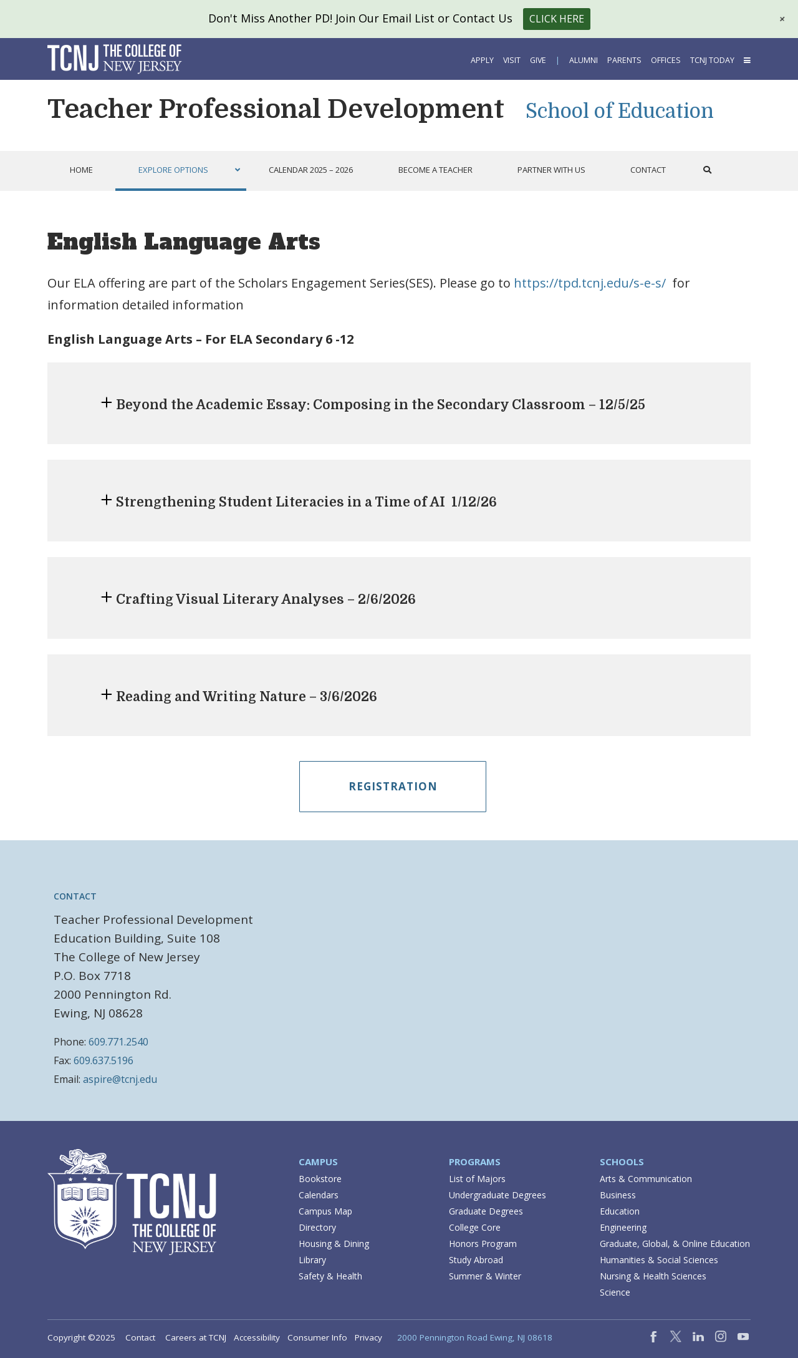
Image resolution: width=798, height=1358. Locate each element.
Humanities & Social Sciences (659, 1260)
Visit (512, 60)
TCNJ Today (712, 60)
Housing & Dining (334, 1243)
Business (618, 1195)
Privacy (368, 1337)
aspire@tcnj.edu (120, 1079)
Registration (393, 786)
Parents (624, 60)
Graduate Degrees (486, 1211)
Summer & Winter (485, 1276)
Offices (666, 60)
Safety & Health (330, 1276)
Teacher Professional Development (275, 109)
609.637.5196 (103, 1060)
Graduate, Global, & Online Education (675, 1243)
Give (538, 60)
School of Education (620, 111)
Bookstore (320, 1179)
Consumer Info (317, 1337)
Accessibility (257, 1337)
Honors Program (483, 1243)
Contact (140, 1337)
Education (620, 1211)
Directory (317, 1227)
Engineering (623, 1227)
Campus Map (325, 1211)
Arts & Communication (646, 1179)
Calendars (319, 1195)
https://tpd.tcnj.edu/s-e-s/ (590, 282)
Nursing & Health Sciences (653, 1276)
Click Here (556, 19)
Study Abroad (476, 1260)
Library (312, 1260)
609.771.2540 (118, 1042)
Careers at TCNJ (195, 1337)
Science (615, 1292)
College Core (475, 1227)
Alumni (583, 60)
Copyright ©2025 (81, 1337)
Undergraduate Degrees (497, 1195)
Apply (482, 60)
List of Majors (477, 1179)
